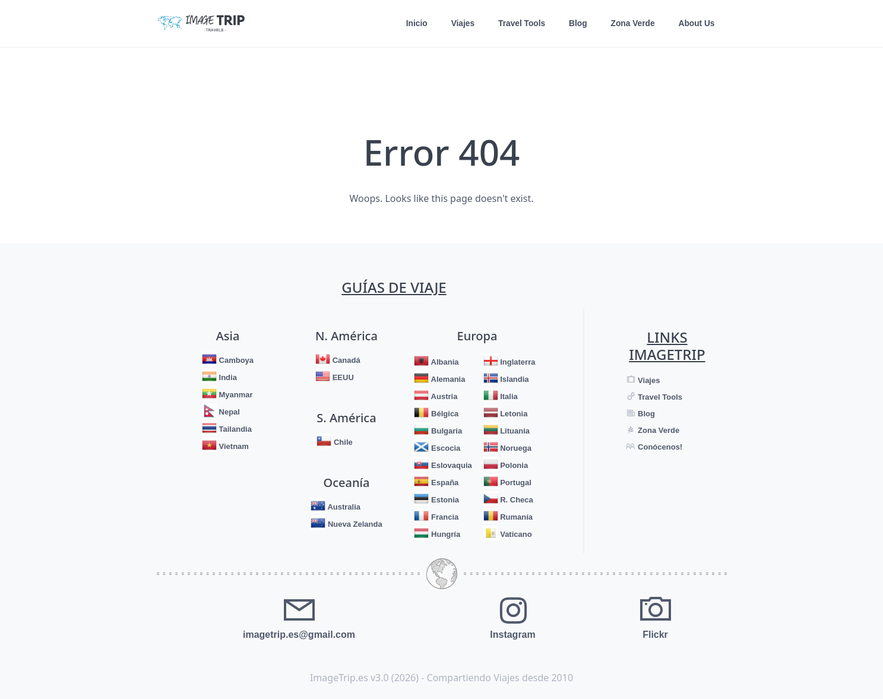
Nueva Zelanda (353, 524)
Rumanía (515, 517)
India (227, 377)
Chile (341, 442)
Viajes (459, 24)
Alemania (447, 379)
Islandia (513, 379)
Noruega (514, 448)
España (443, 482)
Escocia (444, 448)
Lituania (514, 430)
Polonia (513, 465)
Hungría (444, 534)
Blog (576, 24)
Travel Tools (519, 24)
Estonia (444, 499)
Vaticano (515, 534)
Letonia (513, 413)
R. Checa (515, 499)
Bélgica (443, 413)
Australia (342, 506)
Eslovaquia (450, 465)
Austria (443, 396)
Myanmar (235, 394)
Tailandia (234, 429)
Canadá (345, 360)
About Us (696, 24)
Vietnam (233, 446)
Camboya (235, 360)
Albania (443, 362)
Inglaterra (517, 362)
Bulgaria (445, 430)
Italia (508, 396)
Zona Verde (631, 24)
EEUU (342, 377)
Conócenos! (658, 446)
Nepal (228, 411)
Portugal (514, 482)
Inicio (413, 24)
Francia (443, 517)
